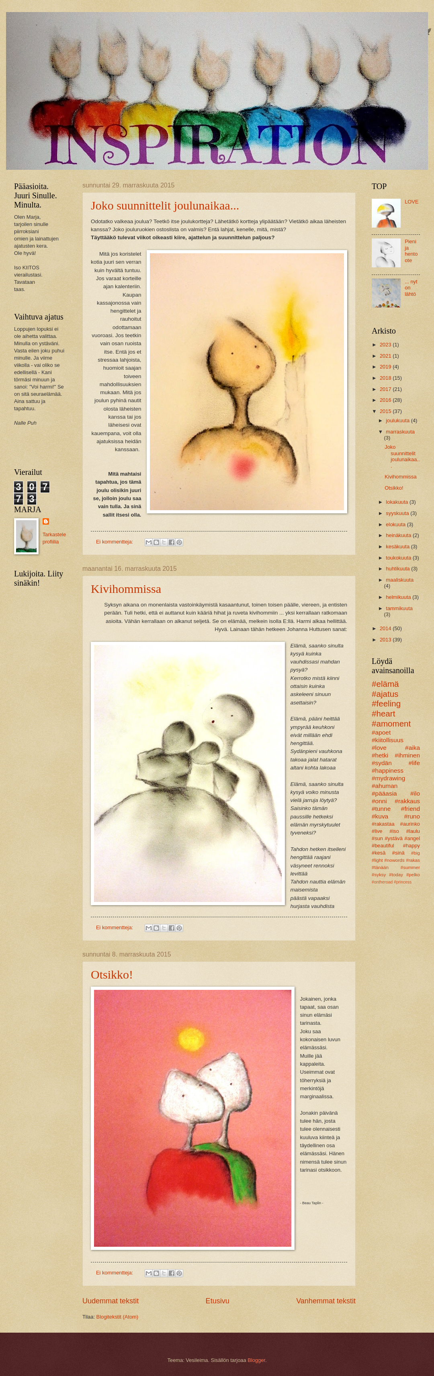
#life (414, 762)
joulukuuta (398, 420)
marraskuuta (400, 432)
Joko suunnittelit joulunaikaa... (165, 205)
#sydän (382, 762)
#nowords (394, 860)
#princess (402, 882)
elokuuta (396, 524)
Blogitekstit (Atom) (117, 1317)
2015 (386, 411)
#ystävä (393, 838)
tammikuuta (399, 608)
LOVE (411, 202)
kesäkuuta (398, 546)
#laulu (413, 831)
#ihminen (407, 755)
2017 (386, 389)
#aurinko (410, 824)
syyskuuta (398, 513)
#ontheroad (382, 882)
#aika (412, 747)
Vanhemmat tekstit (326, 1301)
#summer (410, 867)
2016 (386, 400)
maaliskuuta (400, 580)
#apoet (381, 732)
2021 (386, 356)
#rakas (413, 860)
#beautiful (383, 846)
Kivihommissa (126, 588)
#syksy (379, 874)
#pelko (413, 874)
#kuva (380, 816)
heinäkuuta (399, 535)
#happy (411, 846)
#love (379, 747)
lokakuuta (397, 502)
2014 (386, 628)
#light (377, 860)
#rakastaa (383, 824)
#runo (412, 816)
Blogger (256, 1360)
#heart (383, 713)
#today (396, 874)
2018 (386, 378)
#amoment (391, 723)
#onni (379, 801)
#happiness (387, 770)
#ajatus (385, 693)
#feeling (386, 703)
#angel (412, 838)
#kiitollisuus (387, 740)
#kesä (378, 853)
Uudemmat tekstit (110, 1301)
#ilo (415, 793)
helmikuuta (399, 597)
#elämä (385, 683)
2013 (386, 640)
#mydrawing (388, 778)
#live (377, 831)
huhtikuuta (398, 569)
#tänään (380, 867)
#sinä (398, 853)
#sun (377, 838)
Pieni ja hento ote (411, 250)
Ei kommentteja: (115, 542)
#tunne (381, 808)
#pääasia (384, 793)
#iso (394, 831)
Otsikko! (112, 974)
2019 (386, 367)
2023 (386, 345)
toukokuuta (399, 558)
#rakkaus (407, 801)
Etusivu (217, 1301)
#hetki (380, 755)
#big (415, 853)
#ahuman (384, 785)
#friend (410, 808)
